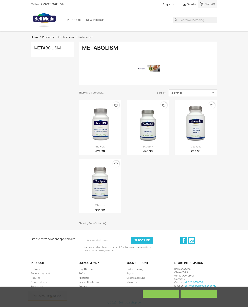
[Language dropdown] (169, 5)
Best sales (37, 286)
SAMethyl (147, 146)
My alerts (132, 282)
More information (40, 302)
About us (84, 277)
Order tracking (135, 269)
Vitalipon (100, 205)
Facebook (183, 240)
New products (39, 282)
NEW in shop (95, 20)
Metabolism (47, 48)
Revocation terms (89, 282)
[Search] (195, 20)
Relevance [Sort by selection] (192, 93)
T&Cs (82, 273)
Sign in (130, 273)
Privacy (83, 286)
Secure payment (40, 273)
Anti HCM (100, 146)
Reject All (161, 293)
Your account (137, 263)
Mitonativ (195, 146)
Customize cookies (62, 302)
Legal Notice (86, 269)
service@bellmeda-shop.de (200, 285)
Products (74, 20)
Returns (35, 277)
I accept (199, 293)
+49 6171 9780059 (52, 4)
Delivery (35, 269)
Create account (136, 277)
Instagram (191, 240)
